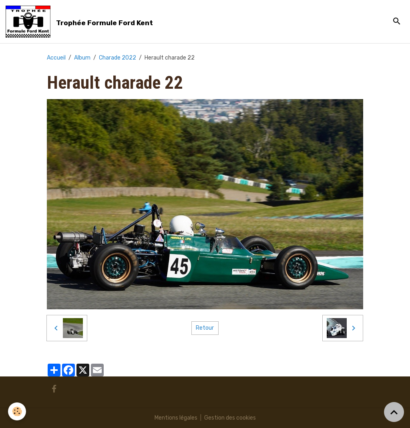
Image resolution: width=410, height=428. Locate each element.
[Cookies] (17, 411)
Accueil (56, 57)
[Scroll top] (394, 412)
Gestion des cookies (230, 417)
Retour (205, 327)
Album (82, 57)
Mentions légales (176, 417)
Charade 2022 (117, 57)
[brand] (81, 22)
